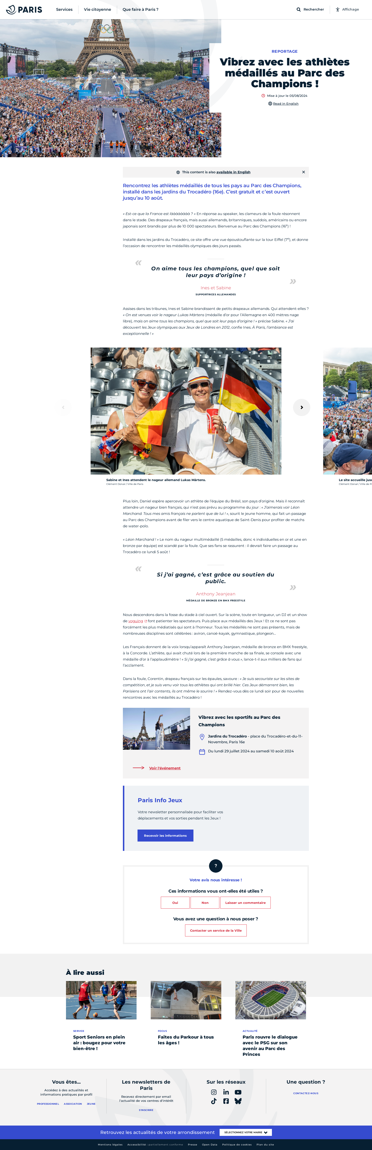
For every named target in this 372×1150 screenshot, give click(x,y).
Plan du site (265, 1144)
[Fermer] (303, 172)
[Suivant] (301, 407)
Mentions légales (110, 1144)
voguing (135, 621)
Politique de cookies (237, 1144)
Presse (192, 1144)
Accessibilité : (155, 1144)
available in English (233, 172)
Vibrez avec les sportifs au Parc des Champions (239, 721)
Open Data (209, 1144)
